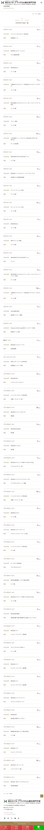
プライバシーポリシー (8, 812)
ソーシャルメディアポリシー (10, 814)
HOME (5, 793)
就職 (7, 793)
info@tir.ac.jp (9, 809)
